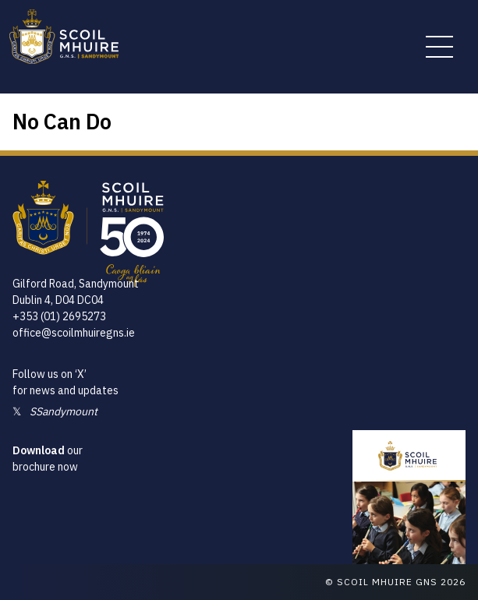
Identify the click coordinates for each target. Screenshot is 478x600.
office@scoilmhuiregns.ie (73, 333)
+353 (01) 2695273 (59, 316)
